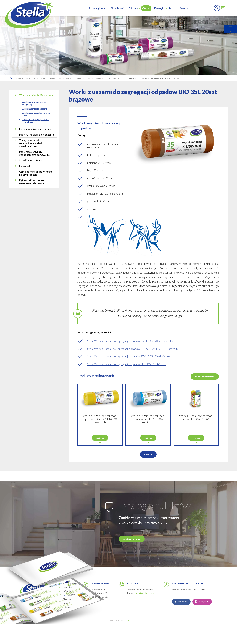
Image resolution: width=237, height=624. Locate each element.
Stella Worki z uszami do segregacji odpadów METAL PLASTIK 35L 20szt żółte (133, 348)
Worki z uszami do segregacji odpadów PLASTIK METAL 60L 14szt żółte (100, 433)
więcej (100, 452)
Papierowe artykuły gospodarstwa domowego (34, 153)
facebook (183, 616)
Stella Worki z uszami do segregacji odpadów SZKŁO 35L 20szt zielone (128, 356)
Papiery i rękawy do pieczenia (36, 134)
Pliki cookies (25, 620)
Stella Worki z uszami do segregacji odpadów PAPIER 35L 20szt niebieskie (130, 341)
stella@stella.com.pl (144, 593)
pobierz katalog (131, 553)
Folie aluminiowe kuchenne (35, 129)
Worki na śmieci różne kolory (36, 95)
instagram (204, 616)
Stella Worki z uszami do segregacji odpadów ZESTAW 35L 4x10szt (126, 364)
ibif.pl (126, 620)
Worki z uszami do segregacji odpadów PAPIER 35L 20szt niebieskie (148, 433)
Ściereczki (25, 165)
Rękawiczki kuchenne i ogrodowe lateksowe (32, 182)
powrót (148, 468)
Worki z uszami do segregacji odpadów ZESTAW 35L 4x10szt (196, 432)
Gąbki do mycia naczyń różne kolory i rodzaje (36, 173)
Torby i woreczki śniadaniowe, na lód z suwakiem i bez (31, 143)
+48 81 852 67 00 (144, 589)
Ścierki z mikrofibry (30, 160)
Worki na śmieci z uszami (34, 108)
